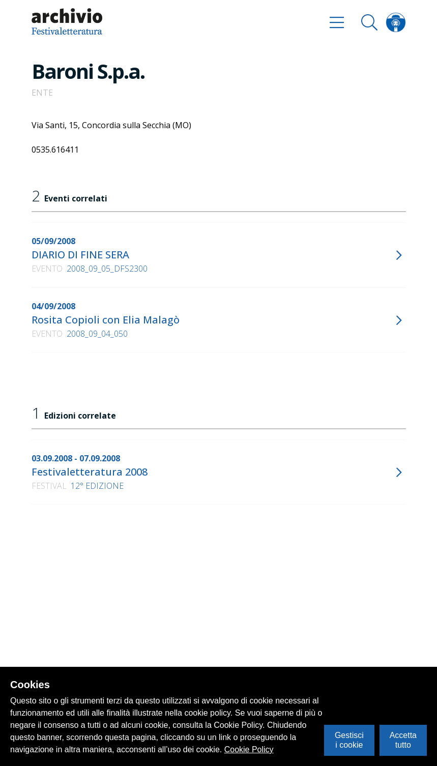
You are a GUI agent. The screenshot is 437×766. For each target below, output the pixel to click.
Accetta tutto (403, 740)
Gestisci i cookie (349, 740)
